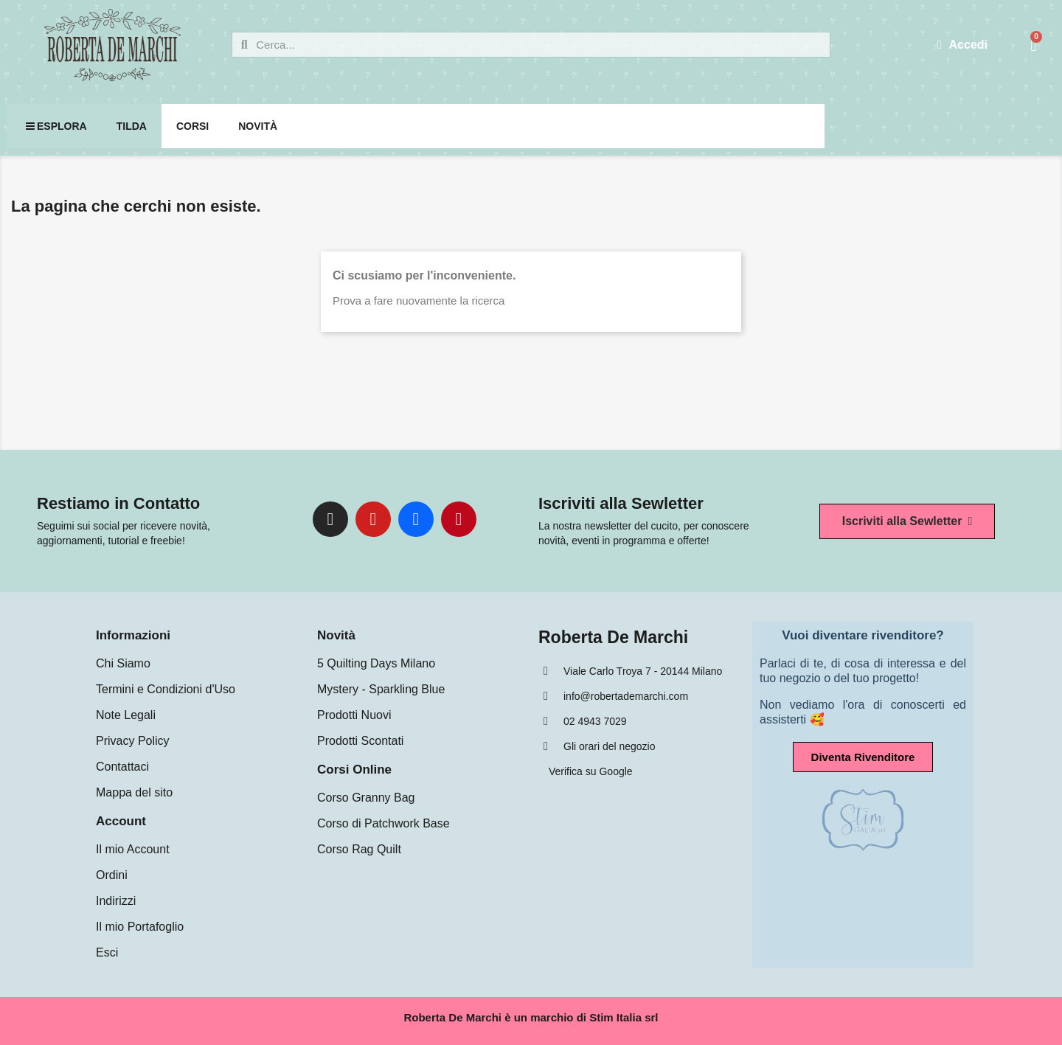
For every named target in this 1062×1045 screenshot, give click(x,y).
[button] (907, 521)
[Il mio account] (962, 45)
